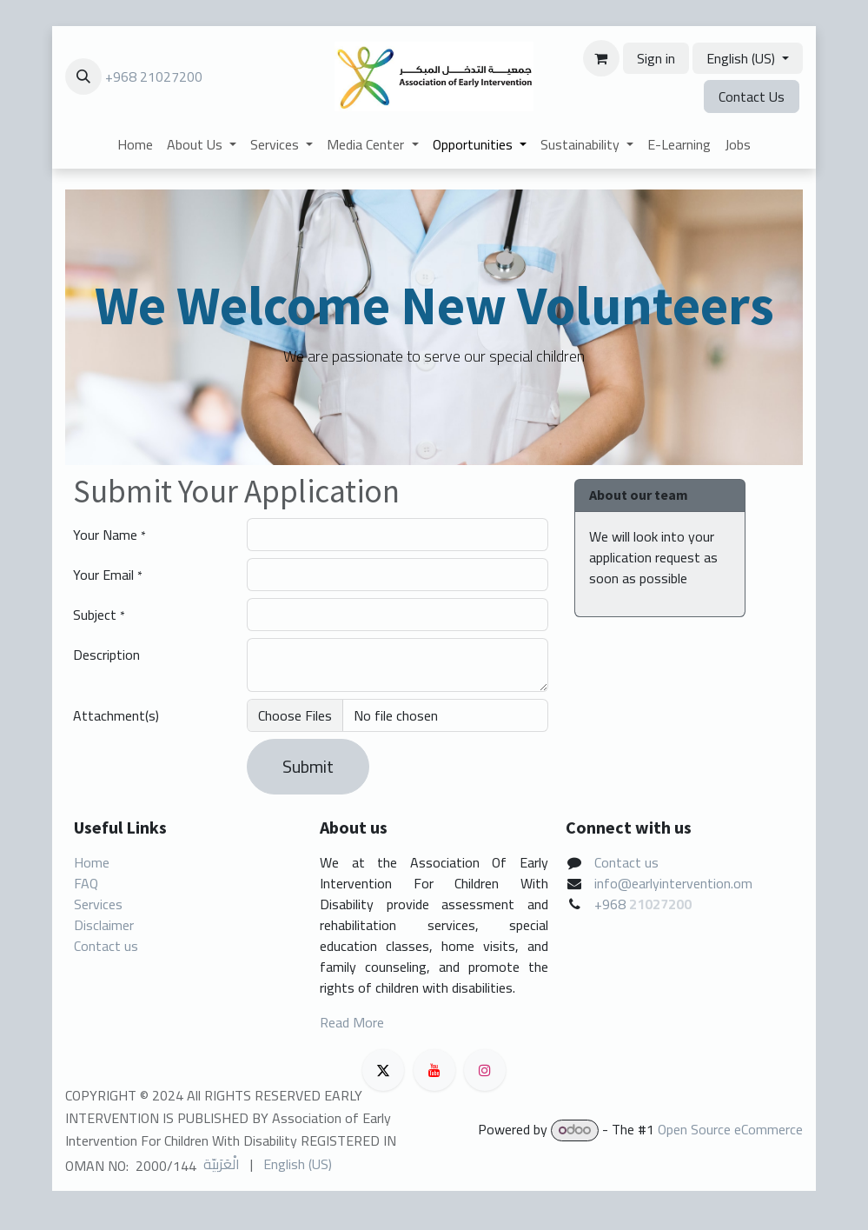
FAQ (86, 883)
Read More (352, 1022)
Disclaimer (104, 925)
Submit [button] (308, 766)
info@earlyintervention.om (673, 883)
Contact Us (752, 96)
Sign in (656, 58)
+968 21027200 (153, 76)
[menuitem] (135, 144)
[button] (83, 76)
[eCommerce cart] (601, 58)
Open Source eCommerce (730, 1129)
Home (91, 862)
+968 (611, 904)
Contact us (106, 946)
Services (98, 904)
